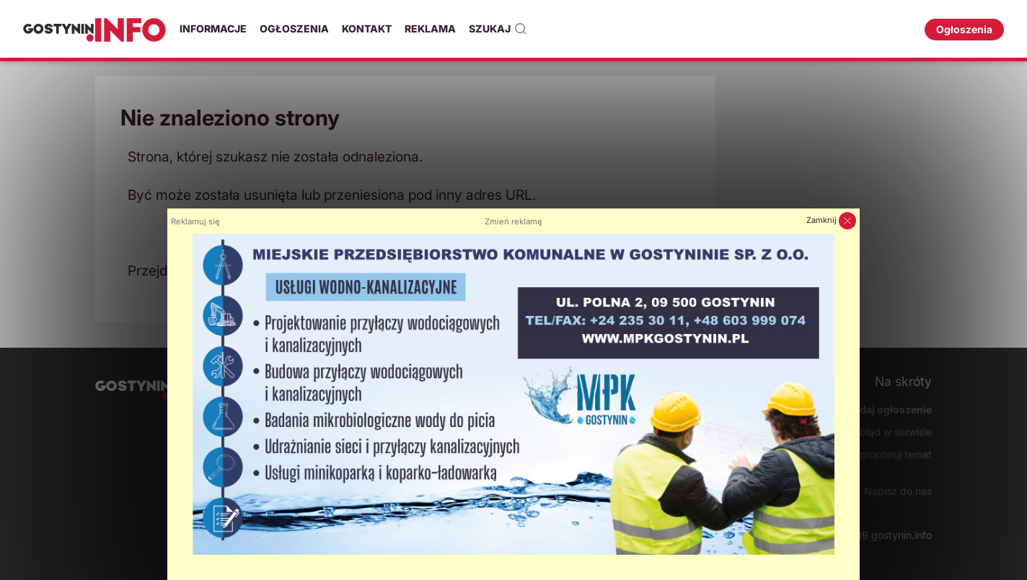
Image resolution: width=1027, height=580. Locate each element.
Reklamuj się (195, 221)
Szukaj (498, 28)
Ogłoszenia (294, 28)
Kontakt (367, 28)
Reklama (430, 28)
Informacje (213, 28)
